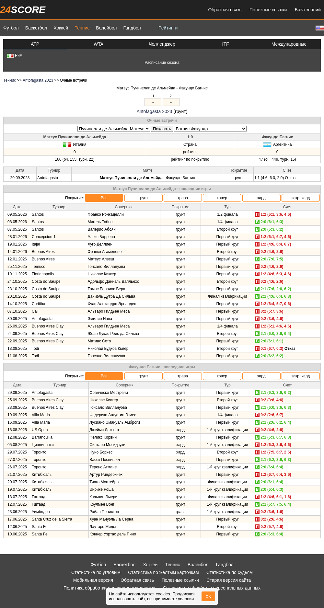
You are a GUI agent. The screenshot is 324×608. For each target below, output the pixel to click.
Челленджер (162, 44)
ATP (35, 44)
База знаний (308, 9)
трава (183, 198)
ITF (225, 44)
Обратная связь (224, 9)
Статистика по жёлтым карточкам (163, 572)
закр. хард (301, 198)
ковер (222, 198)
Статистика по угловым (96, 572)
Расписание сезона (162, 62)
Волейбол (106, 27)
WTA (98, 44)
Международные (289, 44)
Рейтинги (168, 27)
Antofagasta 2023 (38, 80)
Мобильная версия (93, 580)
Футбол (11, 27)
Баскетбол (36, 27)
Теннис (82, 27)
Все (104, 198)
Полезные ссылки (268, 9)
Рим (14, 55)
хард (261, 198)
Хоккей (60, 27)
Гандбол (132, 27)
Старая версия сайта (228, 580)
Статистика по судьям (229, 572)
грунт (143, 198)
